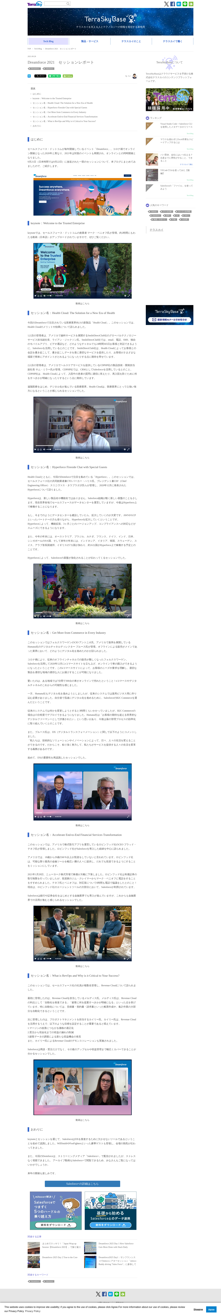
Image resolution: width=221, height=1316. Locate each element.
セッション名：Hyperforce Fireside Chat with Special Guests (60, 107)
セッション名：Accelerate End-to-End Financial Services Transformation (65, 117)
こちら (86, 303)
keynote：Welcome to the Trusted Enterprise (52, 98)
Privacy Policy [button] (33, 1311)
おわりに (37, 126)
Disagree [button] (198, 1309)
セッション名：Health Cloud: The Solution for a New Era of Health (63, 103)
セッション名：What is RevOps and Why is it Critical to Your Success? (64, 121)
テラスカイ (156, 229)
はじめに (37, 94)
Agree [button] (211, 1309)
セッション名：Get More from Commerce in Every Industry (59, 112)
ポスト (41, 76)
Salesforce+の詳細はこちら (82, 1183)
